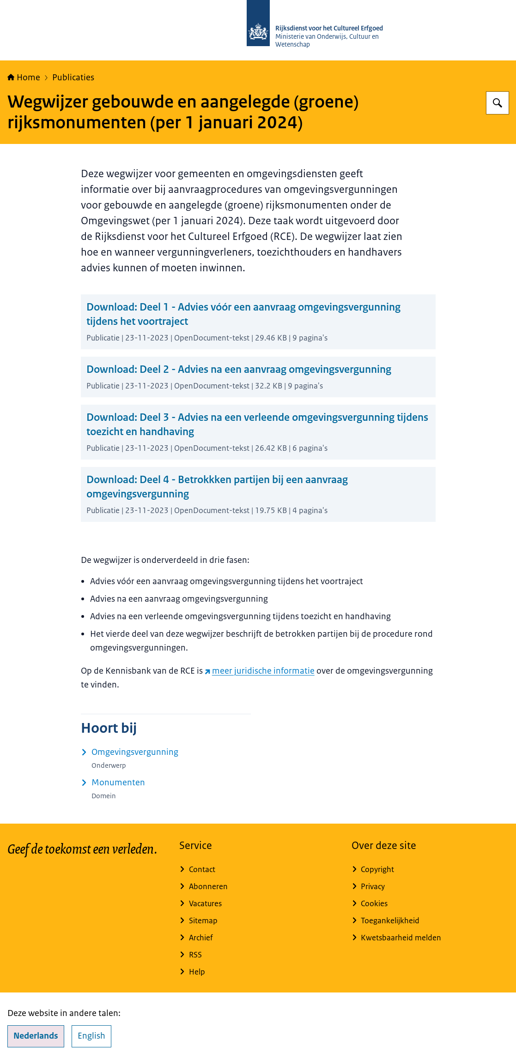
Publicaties (73, 77)
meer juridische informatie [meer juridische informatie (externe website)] (260, 670)
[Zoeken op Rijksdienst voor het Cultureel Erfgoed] (497, 103)
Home (23, 77)
